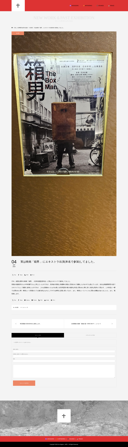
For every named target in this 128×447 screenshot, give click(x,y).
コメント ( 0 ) (38, 335)
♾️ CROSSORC (74, 5)
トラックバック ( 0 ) (90, 335)
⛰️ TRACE (111, 5)
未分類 (17, 33)
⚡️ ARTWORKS (87, 5)
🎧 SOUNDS (100, 5)
